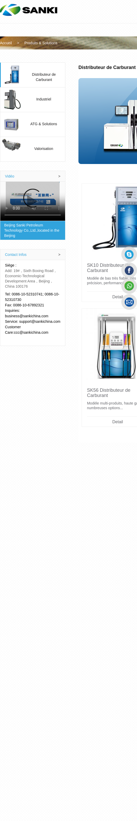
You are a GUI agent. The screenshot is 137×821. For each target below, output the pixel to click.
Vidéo (43, 176)
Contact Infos (43, 249)
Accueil (13, 43)
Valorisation (58, 149)
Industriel (58, 99)
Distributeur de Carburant (58, 74)
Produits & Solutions (47, 43)
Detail (40, 552)
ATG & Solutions (58, 124)
